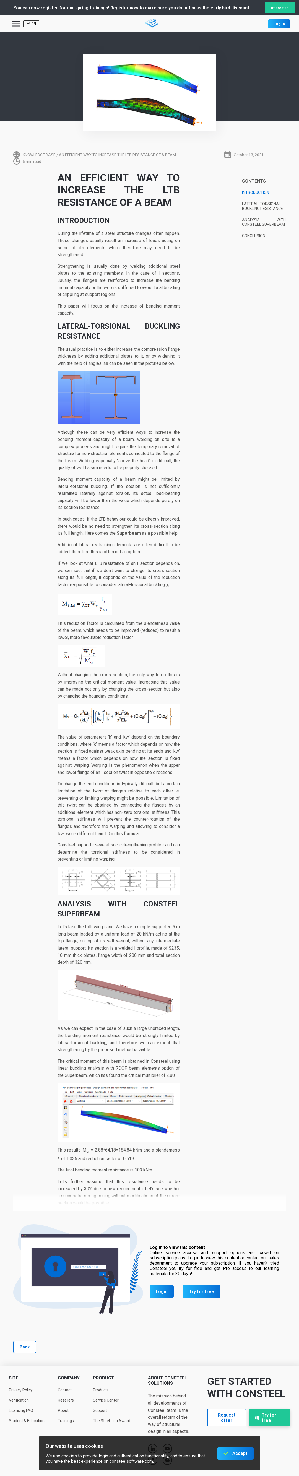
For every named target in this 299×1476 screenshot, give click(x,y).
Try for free (201, 1291)
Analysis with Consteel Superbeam (264, 222)
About (63, 1410)
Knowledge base (39, 155)
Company (69, 1378)
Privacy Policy (21, 1390)
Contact (65, 1390)
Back (25, 1347)
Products (101, 1390)
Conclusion (253, 235)
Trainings (66, 1420)
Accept (239, 1453)
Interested (280, 8)
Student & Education (27, 1420)
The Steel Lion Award (111, 1420)
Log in (279, 24)
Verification (19, 1400)
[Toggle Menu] (16, 23)
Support (100, 1410)
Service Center (106, 1400)
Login (161, 1291)
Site (13, 1378)
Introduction (255, 192)
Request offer (226, 1417)
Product (103, 1378)
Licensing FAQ (21, 1410)
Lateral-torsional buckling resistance (262, 206)
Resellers (66, 1400)
